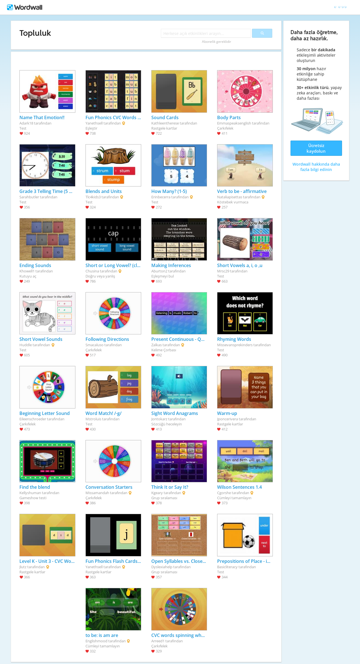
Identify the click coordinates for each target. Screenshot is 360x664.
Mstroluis (93, 418)
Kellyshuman (30, 492)
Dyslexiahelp (161, 566)
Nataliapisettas (229, 196)
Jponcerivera (227, 418)
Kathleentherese (165, 123)
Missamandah (97, 492)
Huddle (25, 344)
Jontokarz (159, 418)
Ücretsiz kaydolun (316, 148)
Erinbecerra (160, 196)
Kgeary (157, 492)
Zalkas (156, 344)
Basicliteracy (227, 566)
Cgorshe (224, 492)
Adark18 (26, 123)
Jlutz (22, 566)
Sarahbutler (29, 196)
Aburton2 (159, 271)
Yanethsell (94, 123)
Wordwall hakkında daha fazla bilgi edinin (316, 166)
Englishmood (96, 640)
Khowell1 (27, 271)
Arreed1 (158, 640)
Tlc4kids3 (93, 196)
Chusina (92, 271)
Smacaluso (95, 344)
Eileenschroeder (32, 418)
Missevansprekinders (235, 344)
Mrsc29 (223, 271)
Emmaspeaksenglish (234, 123)
